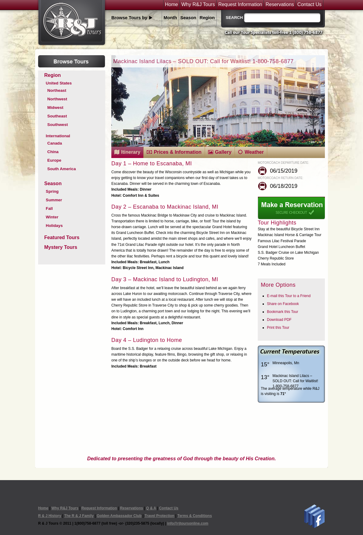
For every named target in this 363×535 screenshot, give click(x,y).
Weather (254, 152)
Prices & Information (177, 152)
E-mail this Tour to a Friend (289, 296)
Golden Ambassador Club (119, 516)
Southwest (57, 124)
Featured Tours (61, 237)
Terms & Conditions (194, 516)
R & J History (49, 516)
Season (188, 17)
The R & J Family (79, 516)
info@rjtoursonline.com (187, 523)
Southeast (57, 116)
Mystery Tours (60, 247)
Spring (52, 191)
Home (171, 4)
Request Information (240, 4)
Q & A (151, 508)
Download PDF (279, 320)
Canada (54, 143)
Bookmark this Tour (282, 312)
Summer (54, 200)
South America (61, 169)
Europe (54, 160)
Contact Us (309, 4)
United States (59, 83)
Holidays (54, 225)
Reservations (279, 4)
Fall (49, 208)
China (53, 151)
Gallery (223, 152)
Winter (52, 217)
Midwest (55, 107)
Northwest (57, 99)
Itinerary (130, 152)
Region (207, 17)
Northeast (56, 90)
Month (170, 17)
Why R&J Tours (198, 4)
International (58, 136)
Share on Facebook (283, 304)
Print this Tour (278, 327)
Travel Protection (159, 516)
